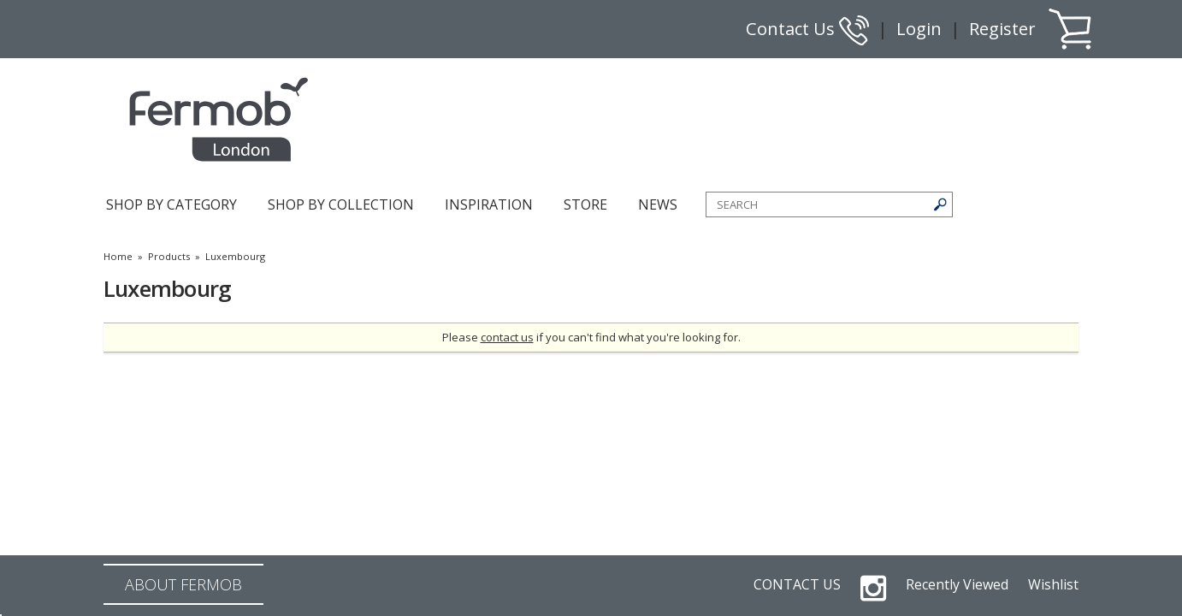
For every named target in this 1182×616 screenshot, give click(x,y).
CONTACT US (797, 584)
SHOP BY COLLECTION (341, 204)
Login (919, 28)
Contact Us (807, 28)
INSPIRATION (489, 204)
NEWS (657, 204)
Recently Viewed (957, 584)
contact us (507, 337)
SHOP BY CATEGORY (171, 204)
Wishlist (1053, 584)
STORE (585, 204)
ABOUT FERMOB (183, 584)
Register (1002, 28)
